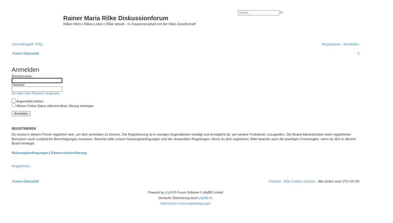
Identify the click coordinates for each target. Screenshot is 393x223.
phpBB (169, 192)
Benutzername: (22, 76)
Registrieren (21, 166)
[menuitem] (39, 44)
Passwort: (18, 85)
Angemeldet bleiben (28, 101)
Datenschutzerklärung (69, 153)
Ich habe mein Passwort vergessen (36, 93)
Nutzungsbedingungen (30, 153)
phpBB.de (205, 198)
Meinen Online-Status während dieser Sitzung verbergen (53, 106)
